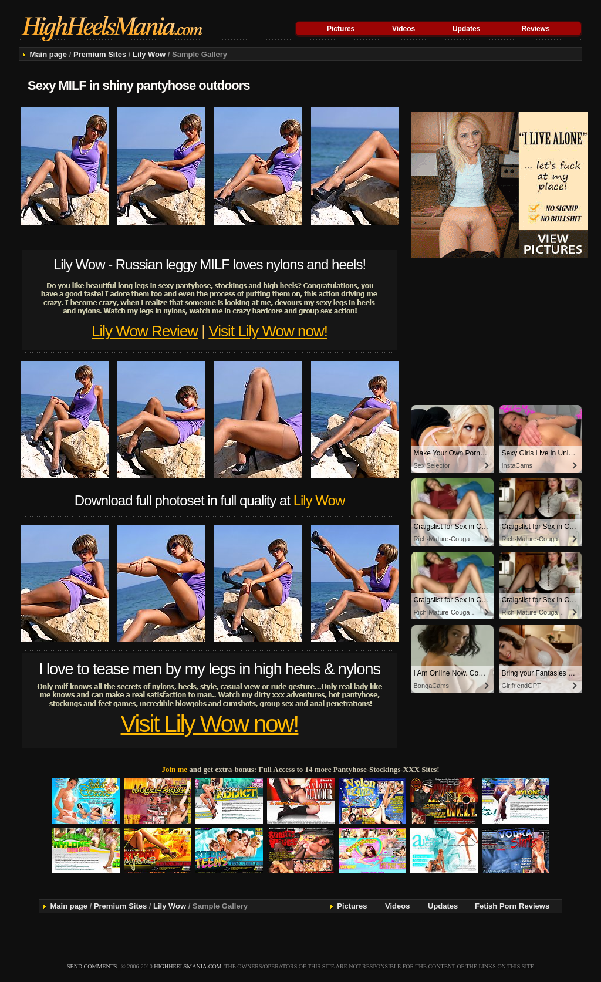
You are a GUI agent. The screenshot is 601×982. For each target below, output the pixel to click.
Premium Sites (99, 54)
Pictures (340, 29)
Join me (174, 769)
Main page (48, 54)
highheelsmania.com (187, 966)
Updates (466, 29)
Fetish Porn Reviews (512, 906)
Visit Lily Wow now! (267, 331)
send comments (92, 966)
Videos (403, 29)
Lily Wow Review (145, 331)
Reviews (536, 29)
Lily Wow (149, 54)
